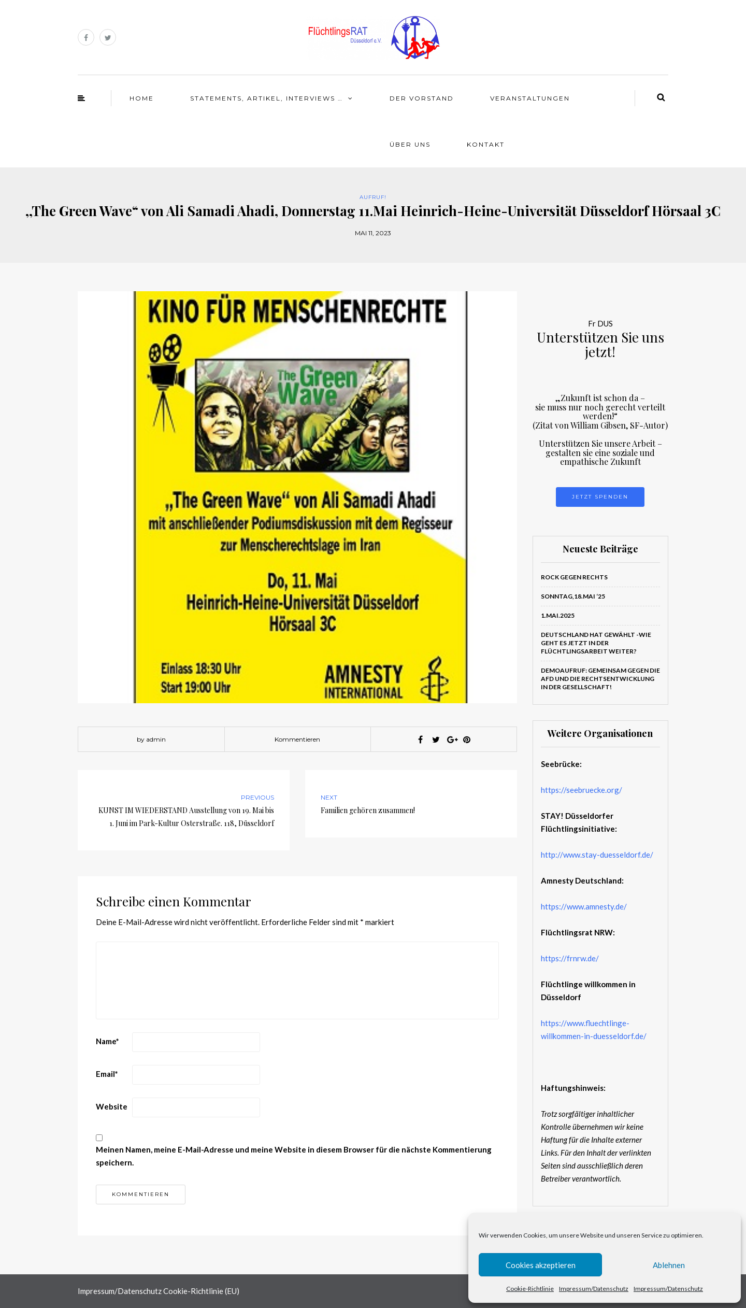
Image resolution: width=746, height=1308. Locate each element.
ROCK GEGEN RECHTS (574, 577)
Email (107, 1073)
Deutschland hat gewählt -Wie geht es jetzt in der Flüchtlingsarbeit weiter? (596, 643)
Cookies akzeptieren (541, 1265)
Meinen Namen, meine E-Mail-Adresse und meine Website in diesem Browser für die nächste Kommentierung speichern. (294, 1156)
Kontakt (486, 144)
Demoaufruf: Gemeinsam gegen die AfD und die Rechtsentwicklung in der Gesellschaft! (600, 678)
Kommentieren (297, 739)
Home (142, 98)
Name (107, 1041)
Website (111, 1106)
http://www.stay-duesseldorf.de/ (597, 854)
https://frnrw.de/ (570, 958)
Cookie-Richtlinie (530, 1288)
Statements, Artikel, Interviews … (266, 98)
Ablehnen (669, 1265)
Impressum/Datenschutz (593, 1288)
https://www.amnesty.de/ (584, 906)
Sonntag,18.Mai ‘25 (573, 596)
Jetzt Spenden (600, 496)
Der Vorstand (422, 98)
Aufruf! (373, 197)
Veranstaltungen (530, 98)
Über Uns (410, 144)
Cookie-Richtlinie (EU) (201, 1291)
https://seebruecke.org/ (581, 789)
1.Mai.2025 (558, 615)
